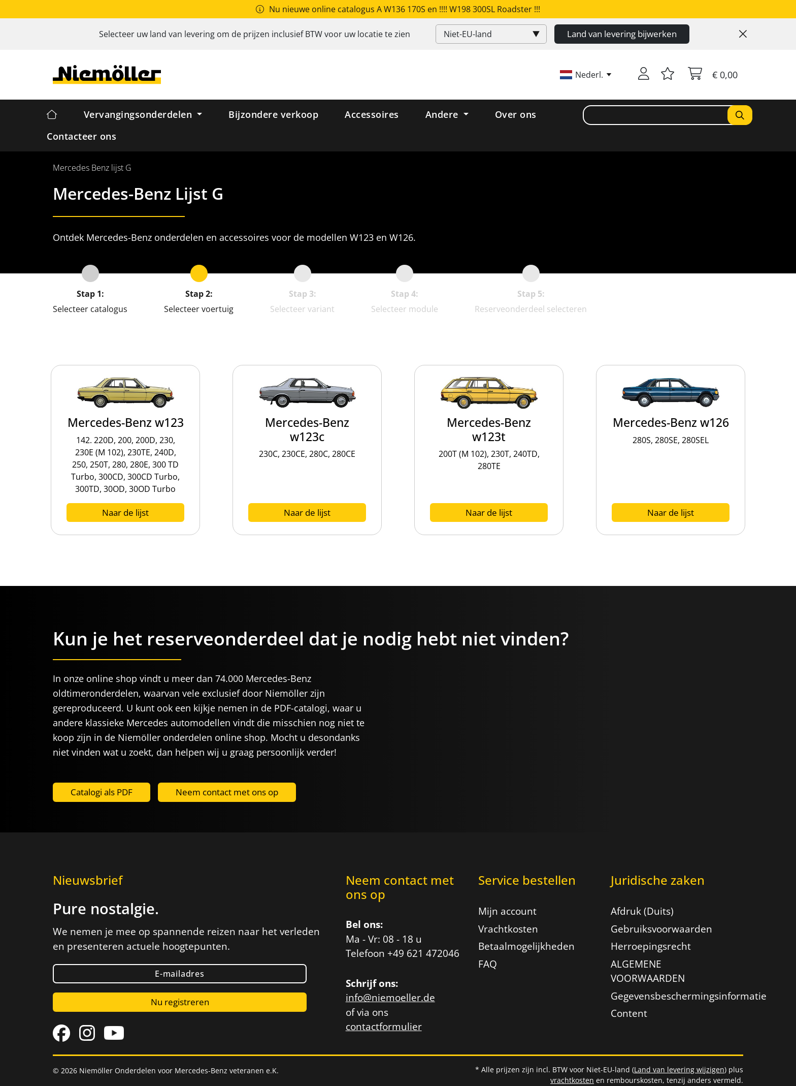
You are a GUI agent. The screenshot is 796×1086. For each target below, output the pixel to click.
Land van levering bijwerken (622, 34)
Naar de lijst (125, 512)
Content (629, 1013)
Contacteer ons (81, 136)
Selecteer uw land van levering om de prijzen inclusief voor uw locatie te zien (254, 34)
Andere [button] (443, 114)
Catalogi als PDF (101, 792)
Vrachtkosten (508, 929)
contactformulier (384, 1026)
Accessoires (372, 114)
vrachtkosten (572, 1080)
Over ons (516, 114)
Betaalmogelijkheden (526, 946)
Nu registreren (180, 1002)
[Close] (743, 34)
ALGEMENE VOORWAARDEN (648, 971)
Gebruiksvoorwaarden (661, 929)
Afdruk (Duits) (642, 911)
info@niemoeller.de (390, 997)
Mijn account (507, 911)
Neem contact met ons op (227, 792)
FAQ (487, 964)
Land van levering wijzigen (679, 1069)
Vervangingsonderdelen (139, 114)
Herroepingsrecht (651, 946)
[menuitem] (92, 168)
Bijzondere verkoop (273, 114)
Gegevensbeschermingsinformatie (671, 996)
